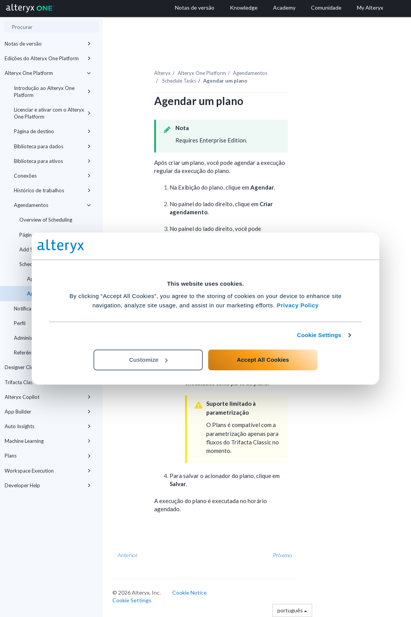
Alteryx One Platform (48, 73)
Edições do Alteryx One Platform (48, 58)
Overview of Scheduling (45, 220)
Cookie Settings (319, 335)
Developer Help (48, 485)
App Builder (48, 412)
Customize (148, 359)
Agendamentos (52, 205)
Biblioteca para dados (52, 146)
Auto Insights (48, 426)
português (292, 610)
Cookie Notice (189, 592)
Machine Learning (48, 441)
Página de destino (52, 131)
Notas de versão (48, 44)
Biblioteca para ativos (52, 161)
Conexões (52, 176)
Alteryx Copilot (48, 397)
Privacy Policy (298, 305)
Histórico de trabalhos (52, 190)
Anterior (128, 555)
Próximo (282, 555)
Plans (48, 456)
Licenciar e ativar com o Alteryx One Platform (52, 113)
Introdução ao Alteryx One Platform (52, 91)
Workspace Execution (48, 471)
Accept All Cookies (263, 359)
